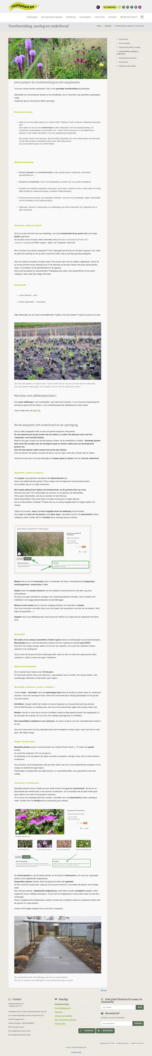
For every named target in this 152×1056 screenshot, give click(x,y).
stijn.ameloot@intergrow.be (30, 144)
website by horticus (137, 1043)
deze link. (37, 411)
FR (124, 7)
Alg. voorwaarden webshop (65, 1020)
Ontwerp (71, 17)
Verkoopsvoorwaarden (63, 1016)
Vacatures (58, 1012)
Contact (112, 17)
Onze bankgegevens (63, 1008)
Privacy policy (60, 1024)
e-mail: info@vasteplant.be (76, 1047)
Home (99, 26)
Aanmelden (109, 7)
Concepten (85, 17)
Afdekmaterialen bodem (126, 66)
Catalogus (32, 17)
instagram (105, 1031)
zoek (139, 1007)
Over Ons (100, 17)
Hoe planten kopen (51, 17)
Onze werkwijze (123, 43)
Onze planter (122, 62)
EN (128, 7)
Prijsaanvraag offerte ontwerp (128, 47)
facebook (86, 1031)
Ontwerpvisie (122, 39)
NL (119, 7)
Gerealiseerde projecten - (127, 58)
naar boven (76, 1052)
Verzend (138, 1023)
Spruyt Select (129, 17)
